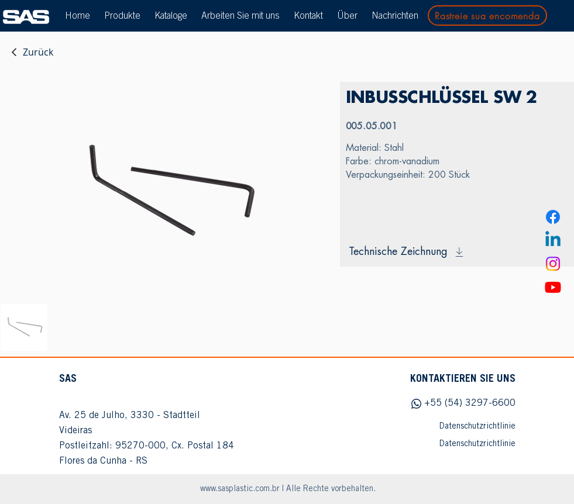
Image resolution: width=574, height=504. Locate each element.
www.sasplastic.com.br (240, 489)
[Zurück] (32, 52)
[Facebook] (553, 217)
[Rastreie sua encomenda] (487, 15)
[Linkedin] (553, 240)
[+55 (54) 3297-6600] (456, 403)
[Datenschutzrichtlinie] (456, 427)
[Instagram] (553, 263)
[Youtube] (553, 287)
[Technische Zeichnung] (457, 252)
